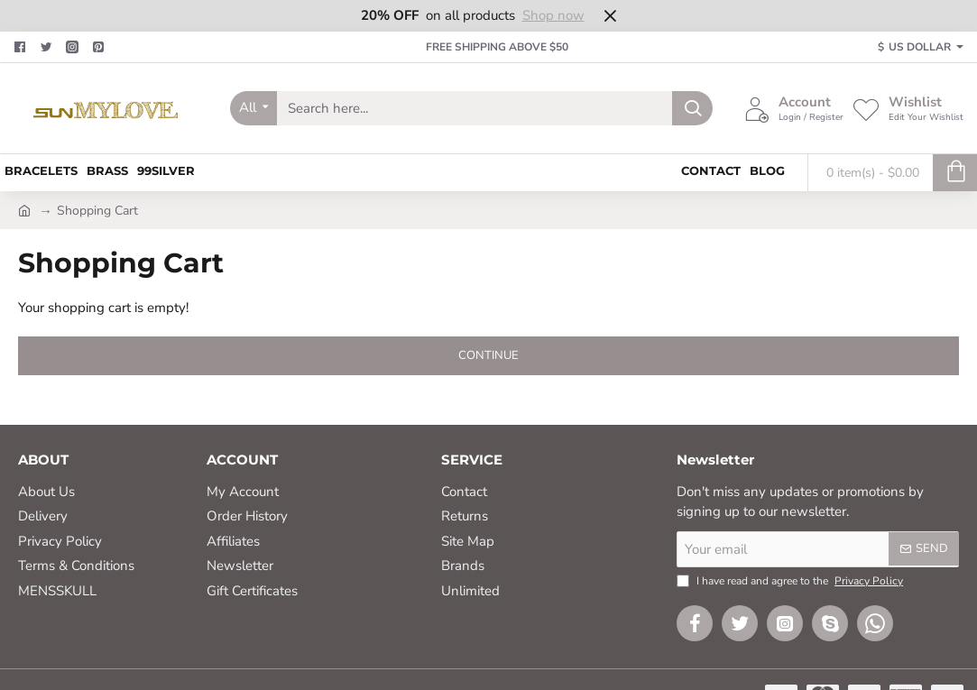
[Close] (609, 15)
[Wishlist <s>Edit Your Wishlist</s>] (908, 108)
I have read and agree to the (792, 581)
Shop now (553, 15)
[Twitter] (48, 47)
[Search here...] (692, 108)
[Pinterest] (101, 47)
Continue (488, 355)
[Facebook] (22, 47)
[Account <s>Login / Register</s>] (794, 108)
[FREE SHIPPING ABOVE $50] (488, 47)
